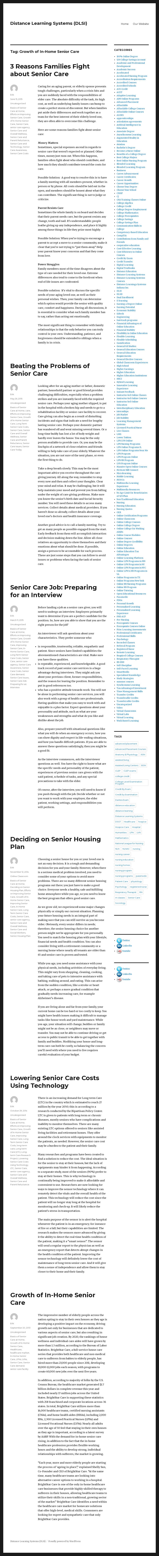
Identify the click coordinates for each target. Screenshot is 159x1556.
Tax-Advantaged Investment (131, 688)
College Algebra (125, 203)
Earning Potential (126, 307)
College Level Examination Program (128, 782)
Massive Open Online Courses (132, 466)
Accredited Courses (126, 82)
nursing (136, 849)
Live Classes (123, 431)
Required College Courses (130, 655)
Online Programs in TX (128, 577)
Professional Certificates (129, 633)
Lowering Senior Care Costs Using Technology (54, 1081)
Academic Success (126, 69)
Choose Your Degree (127, 186)
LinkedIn (127, 945)
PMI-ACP (121, 616)
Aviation (121, 144)
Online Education (125, 548)
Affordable (122, 105)
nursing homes (122, 865)
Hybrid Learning (125, 382)
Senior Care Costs (19, 153)
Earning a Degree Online (129, 304)
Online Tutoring (125, 590)
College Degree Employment (132, 209)
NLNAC (126, 849)
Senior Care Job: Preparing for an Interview (53, 591)
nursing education (124, 859)
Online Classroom (19, 876)
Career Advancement (128, 173)
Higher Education (126, 372)
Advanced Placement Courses (130, 749)
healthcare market (19, 1352)
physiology (136, 881)
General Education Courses (130, 349)
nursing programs (124, 876)
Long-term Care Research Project (20, 1155)
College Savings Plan (127, 222)
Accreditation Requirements (131, 79)
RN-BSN (120, 662)
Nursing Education (126, 506)
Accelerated (123, 72)
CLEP (117, 771)
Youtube (126, 951)
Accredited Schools (126, 86)
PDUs (119, 600)
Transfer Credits (125, 694)
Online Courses (124, 538)
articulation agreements (129, 121)
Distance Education (126, 271)
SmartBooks (123, 672)
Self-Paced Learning (127, 668)
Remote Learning (126, 652)
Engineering (123, 317)
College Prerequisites (128, 216)
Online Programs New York (130, 580)
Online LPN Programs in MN (131, 561)
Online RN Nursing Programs (131, 584)
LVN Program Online (127, 463)
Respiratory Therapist (128, 659)
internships (122, 411)
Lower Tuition (124, 437)
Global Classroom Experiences (132, 362)
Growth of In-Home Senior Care (20, 120)
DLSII (119, 294)
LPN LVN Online (125, 440)
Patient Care (121, 881)
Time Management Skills (130, 691)
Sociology (120, 903)
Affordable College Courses (131, 108)
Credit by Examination (126, 794)
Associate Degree (125, 131)
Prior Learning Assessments (131, 629)
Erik (12, 94)
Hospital (136, 827)
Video (120, 707)
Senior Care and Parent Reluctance (18, 439)
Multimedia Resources (128, 489)
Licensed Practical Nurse (129, 427)
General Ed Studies (126, 346)
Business (121, 170)
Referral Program (126, 646)
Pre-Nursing (123, 620)
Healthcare (16, 1349)
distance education (125, 805)
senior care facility (19, 1369)
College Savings (125, 219)
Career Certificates (126, 177)
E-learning (122, 300)
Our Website (141, 23)
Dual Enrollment (125, 297)
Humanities (121, 832)
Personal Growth (125, 603)
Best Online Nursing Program (132, 160)
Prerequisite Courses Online (131, 626)
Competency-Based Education (132, 232)
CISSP (120, 193)
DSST (118, 821)
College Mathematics (127, 212)
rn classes (120, 897)
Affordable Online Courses (130, 112)
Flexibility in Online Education (132, 333)
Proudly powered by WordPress (64, 1541)
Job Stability (123, 418)
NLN (117, 849)
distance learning (124, 811)
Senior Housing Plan (20, 936)
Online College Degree (128, 525)
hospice (142, 821)
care (27, 410)
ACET (119, 92)
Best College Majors (127, 157)
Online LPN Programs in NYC (131, 567)
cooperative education (128, 245)
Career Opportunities (127, 183)
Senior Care (22, 124)
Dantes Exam (122, 800)
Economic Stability (126, 310)
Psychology (122, 639)
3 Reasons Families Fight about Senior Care (50, 70)
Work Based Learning (128, 720)
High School (123, 366)
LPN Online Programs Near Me (132, 450)
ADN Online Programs (128, 99)
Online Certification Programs (132, 515)
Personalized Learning (128, 606)
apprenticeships (125, 118)
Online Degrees (125, 545)
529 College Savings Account (131, 59)
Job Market (122, 414)
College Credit (124, 206)
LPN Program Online (127, 457)
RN (140, 892)
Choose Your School (126, 190)
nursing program (123, 870)
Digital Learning (125, 265)
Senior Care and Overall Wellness (20, 433)
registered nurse (138, 887)
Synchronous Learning (128, 685)
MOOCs (120, 480)
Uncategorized (18, 103)
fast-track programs (127, 320)
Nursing (121, 502)
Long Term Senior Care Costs (19, 913)
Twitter (126, 940)
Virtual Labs (123, 714)
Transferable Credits (127, 698)
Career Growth (124, 180)
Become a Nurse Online (128, 151)
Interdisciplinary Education (131, 408)
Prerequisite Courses (127, 623)
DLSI (119, 291)
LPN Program (124, 453)
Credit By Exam (125, 258)
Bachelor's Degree (126, 147)
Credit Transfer (125, 261)
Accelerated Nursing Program (132, 76)
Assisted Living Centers (126, 765)
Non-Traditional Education (130, 499)
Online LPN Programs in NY (131, 564)
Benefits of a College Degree (131, 154)
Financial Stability (126, 330)
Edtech (120, 313)
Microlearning (124, 473)
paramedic (141, 876)
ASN (143, 754)
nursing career (122, 854)
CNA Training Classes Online (131, 199)
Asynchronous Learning (129, 134)
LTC (12, 1168)
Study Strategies (125, 678)
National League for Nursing (129, 843)
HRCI (119, 379)
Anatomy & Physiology (126, 754)
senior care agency (20, 127)
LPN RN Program (125, 460)
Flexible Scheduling (127, 339)
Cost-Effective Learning (129, 248)
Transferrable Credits (128, 701)
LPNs (18, 1359)
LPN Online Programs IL (129, 447)
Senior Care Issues (19, 677)
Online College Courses (128, 522)
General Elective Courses (129, 359)
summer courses (125, 681)
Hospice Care (122, 827)
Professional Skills (126, 636)
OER (119, 512)
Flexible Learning (126, 336)
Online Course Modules (128, 535)
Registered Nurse (125, 649)
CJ (118, 196)
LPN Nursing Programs (128, 444)
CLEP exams (130, 771)
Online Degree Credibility (130, 541)
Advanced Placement (128, 102)
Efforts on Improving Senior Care (20, 893)
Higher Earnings (125, 369)
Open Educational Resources (131, 593)
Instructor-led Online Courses (132, 398)
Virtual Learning (125, 717)
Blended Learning (126, 164)
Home (125, 23)
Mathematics (121, 838)
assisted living (122, 760)
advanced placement (126, 743)
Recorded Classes (126, 642)
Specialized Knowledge (129, 675)
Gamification (123, 343)
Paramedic (122, 597)
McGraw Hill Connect (127, 470)
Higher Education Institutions (132, 375)
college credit (122, 776)
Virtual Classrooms (126, 711)
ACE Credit (122, 89)
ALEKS (120, 115)
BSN (143, 765)
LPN (132, 832)
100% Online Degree (127, 56)
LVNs (24, 1359)
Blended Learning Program (131, 167)
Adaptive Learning (126, 95)
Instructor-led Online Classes (131, 395)
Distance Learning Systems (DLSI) (48, 23)
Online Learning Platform (130, 558)
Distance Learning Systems (131, 274)
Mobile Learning (125, 476)
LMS (119, 434)
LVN (139, 832)
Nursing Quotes (124, 509)
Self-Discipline (124, 665)
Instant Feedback (125, 392)
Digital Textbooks (126, 268)
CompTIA (122, 235)
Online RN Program (126, 587)
